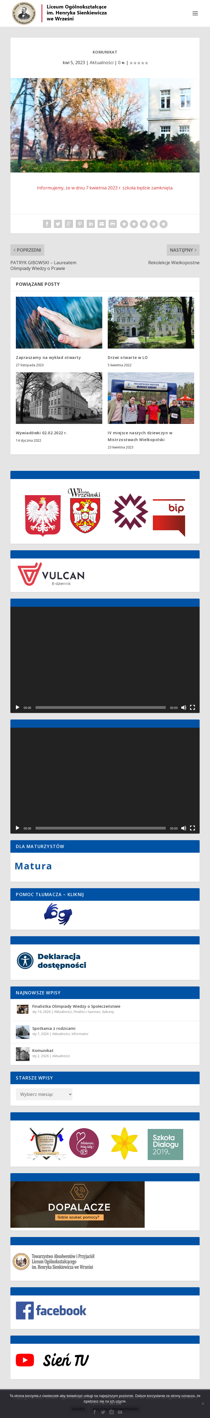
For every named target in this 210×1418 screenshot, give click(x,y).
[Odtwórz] (17, 707)
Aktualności (101, 63)
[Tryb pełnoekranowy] (192, 707)
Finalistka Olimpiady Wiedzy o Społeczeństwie (76, 1006)
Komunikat (43, 1050)
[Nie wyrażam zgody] (202, 1403)
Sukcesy (108, 1011)
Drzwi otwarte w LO (128, 357)
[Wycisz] (183, 707)
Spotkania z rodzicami (53, 1028)
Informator (80, 1033)
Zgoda (78, 1409)
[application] (104, 660)
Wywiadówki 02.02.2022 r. (41, 432)
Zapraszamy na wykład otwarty (48, 357)
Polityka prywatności (115, 1409)
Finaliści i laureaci (87, 1011)
